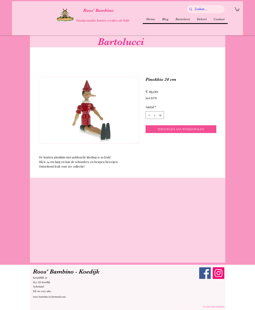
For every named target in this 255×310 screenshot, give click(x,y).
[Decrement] (149, 115)
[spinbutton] (154, 115)
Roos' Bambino (98, 10)
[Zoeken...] (205, 9)
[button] (237, 9)
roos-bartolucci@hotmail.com (49, 296)
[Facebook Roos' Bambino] (205, 273)
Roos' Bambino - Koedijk (66, 271)
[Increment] (160, 115)
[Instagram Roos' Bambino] (218, 273)
